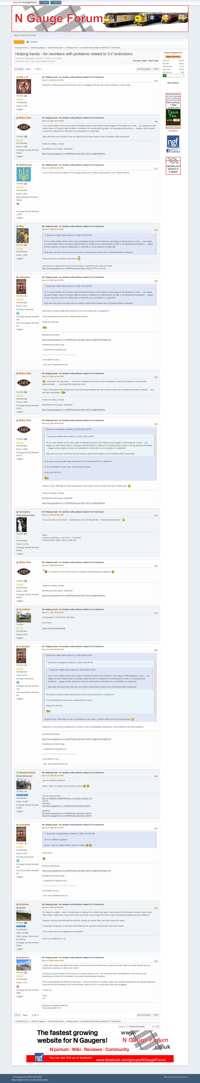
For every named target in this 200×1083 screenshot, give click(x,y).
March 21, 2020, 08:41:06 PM (52, 280)
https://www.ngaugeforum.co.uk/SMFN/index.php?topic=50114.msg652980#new (73, 154)
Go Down (19, 69)
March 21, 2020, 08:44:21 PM (52, 376)
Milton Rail (25, 118)
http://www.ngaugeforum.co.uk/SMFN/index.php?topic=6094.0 (66, 806)
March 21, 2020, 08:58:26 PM (52, 612)
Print (156, 69)
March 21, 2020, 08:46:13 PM (52, 423)
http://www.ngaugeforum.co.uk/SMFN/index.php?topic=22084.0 (67, 816)
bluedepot (24, 609)
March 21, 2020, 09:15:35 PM (52, 776)
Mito (21, 226)
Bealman (24, 904)
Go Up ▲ (185, 1077)
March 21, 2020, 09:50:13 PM (52, 960)
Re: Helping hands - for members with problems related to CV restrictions (73, 77)
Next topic (154, 61)
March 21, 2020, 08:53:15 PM (52, 565)
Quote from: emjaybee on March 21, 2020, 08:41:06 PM (68, 429)
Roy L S (23, 77)
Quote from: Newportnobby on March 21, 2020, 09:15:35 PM (70, 834)
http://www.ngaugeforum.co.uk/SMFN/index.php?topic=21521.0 (67, 813)
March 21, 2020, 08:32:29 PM (52, 229)
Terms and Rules (174, 1077)
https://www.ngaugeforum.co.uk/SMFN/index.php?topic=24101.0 (67, 268)
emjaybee (24, 277)
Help (165, 1077)
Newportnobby (27, 772)
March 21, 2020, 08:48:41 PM (52, 515)
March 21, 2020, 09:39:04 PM (52, 907)
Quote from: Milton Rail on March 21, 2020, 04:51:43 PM (69, 235)
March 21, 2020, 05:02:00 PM (52, 168)
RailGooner (25, 165)
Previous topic (140, 61)
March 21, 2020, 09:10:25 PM (52, 649)
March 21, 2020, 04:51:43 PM (52, 121)
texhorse (24, 957)
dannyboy (24, 512)
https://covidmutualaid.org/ (53, 628)
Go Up (17, 1015)
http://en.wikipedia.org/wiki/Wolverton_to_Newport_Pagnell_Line (67, 798)
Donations (173, 131)
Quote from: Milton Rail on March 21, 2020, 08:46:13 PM (69, 655)
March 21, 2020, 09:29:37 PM (52, 828)
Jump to (122, 1027)
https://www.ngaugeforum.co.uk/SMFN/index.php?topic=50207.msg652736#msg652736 (76, 340)
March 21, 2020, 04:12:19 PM (52, 80)
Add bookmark (144, 69)
